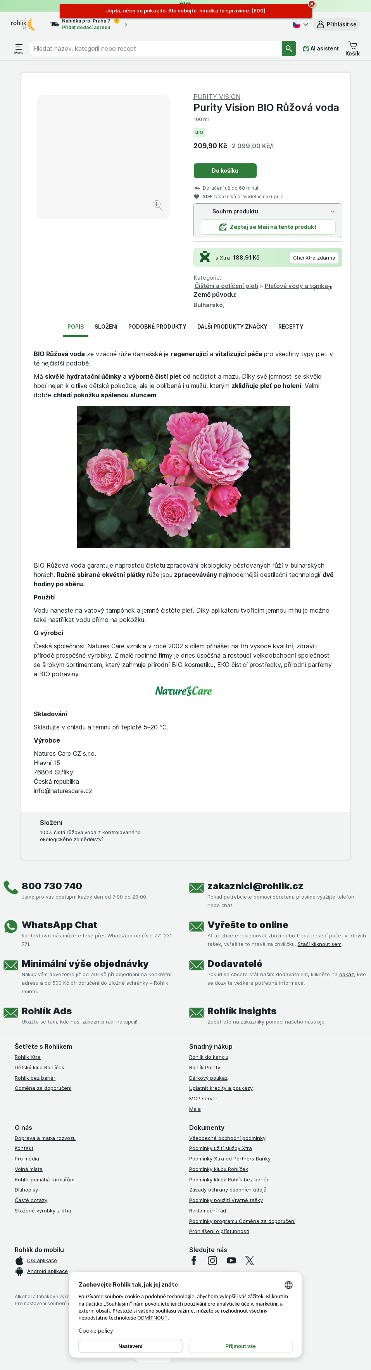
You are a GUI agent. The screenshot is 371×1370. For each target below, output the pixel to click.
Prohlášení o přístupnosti (219, 1231)
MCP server (203, 1098)
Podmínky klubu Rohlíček (218, 1169)
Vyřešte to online (247, 924)
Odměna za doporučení (43, 1088)
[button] (336, 24)
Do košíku (225, 170)
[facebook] (193, 1260)
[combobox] (156, 48)
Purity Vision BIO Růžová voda (266, 107)
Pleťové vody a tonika (296, 285)
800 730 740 (52, 886)
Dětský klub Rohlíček (39, 1067)
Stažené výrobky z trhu (43, 1210)
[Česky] (300, 24)
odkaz (346, 974)
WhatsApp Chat (59, 924)
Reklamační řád (207, 1210)
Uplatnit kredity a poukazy (221, 1088)
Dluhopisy (26, 1189)
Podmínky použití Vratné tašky (226, 1200)
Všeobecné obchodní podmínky (227, 1138)
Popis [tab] (75, 326)
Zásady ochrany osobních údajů (228, 1189)
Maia (195, 1109)
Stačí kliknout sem (320, 944)
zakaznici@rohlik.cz (255, 886)
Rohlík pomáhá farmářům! (45, 1179)
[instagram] (212, 1260)
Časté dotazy (31, 1200)
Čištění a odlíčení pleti (226, 285)
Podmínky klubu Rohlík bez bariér (229, 1179)
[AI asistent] (320, 48)
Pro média (27, 1158)
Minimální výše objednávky (85, 963)
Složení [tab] (106, 326)
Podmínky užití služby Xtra (220, 1148)
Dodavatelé (234, 963)
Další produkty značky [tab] (232, 326)
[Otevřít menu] (19, 48)
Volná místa (29, 1169)
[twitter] (249, 1260)
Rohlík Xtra (28, 1057)
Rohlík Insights (241, 1011)
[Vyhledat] (289, 48)
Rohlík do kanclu (208, 1057)
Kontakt (24, 1148)
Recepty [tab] (291, 326)
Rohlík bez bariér (35, 1078)
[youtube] (231, 1260)
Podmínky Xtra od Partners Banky (230, 1158)
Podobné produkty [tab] (157, 326)
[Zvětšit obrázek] (158, 206)
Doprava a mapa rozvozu (45, 1138)
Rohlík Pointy (204, 1067)
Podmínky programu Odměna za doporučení (242, 1221)
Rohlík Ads (47, 1011)
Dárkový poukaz (208, 1078)
